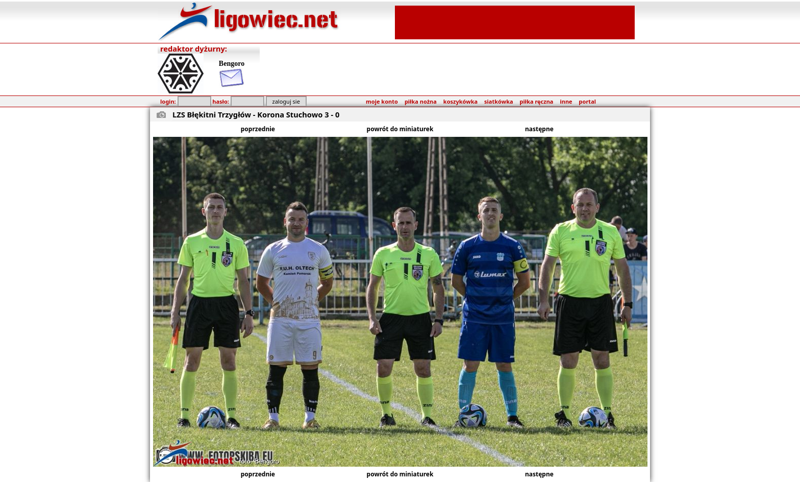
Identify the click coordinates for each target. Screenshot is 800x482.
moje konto (382, 101)
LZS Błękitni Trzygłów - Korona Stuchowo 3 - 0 (255, 114)
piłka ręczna (537, 101)
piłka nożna (421, 101)
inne (566, 101)
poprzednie (258, 129)
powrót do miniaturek (400, 129)
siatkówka (498, 101)
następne (539, 129)
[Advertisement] (514, 21)
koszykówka (460, 101)
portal (587, 101)
